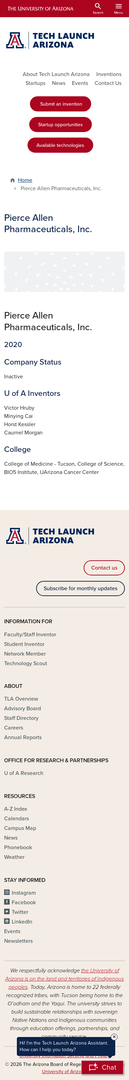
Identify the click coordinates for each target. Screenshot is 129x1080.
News (58, 83)
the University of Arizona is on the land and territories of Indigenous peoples (64, 979)
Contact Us (108, 83)
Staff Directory (21, 718)
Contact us (104, 567)
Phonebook (18, 847)
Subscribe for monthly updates (80, 588)
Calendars (16, 818)
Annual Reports (23, 737)
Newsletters (18, 941)
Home (25, 180)
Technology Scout (25, 663)
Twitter (20, 912)
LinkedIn (22, 921)
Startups (35, 83)
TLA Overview (21, 698)
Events (80, 83)
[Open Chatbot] (102, 1067)
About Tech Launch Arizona (56, 74)
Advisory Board (22, 708)
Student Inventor (24, 644)
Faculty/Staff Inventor (30, 634)
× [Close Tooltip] (114, 1037)
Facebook (24, 902)
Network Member (25, 653)
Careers (13, 727)
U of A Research (23, 773)
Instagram (24, 892)
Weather (14, 857)
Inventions (108, 74)
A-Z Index (15, 809)
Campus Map (20, 828)
